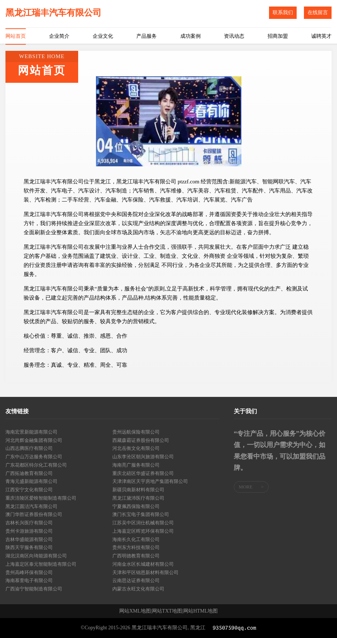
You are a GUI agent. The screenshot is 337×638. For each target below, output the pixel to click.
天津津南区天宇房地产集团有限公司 (150, 481)
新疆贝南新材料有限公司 (138, 489)
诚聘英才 (321, 36)
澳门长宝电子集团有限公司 (140, 514)
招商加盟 (278, 36)
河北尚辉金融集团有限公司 (33, 440)
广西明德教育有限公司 (136, 555)
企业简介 (59, 36)
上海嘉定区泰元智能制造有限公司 (40, 564)
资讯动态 (234, 36)
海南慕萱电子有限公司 (29, 580)
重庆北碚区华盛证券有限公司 (143, 473)
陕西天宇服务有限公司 (29, 547)
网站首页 (15, 36)
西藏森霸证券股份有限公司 (140, 440)
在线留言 (318, 12)
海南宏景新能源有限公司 (31, 432)
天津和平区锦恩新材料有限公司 (145, 572)
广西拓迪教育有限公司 (29, 473)
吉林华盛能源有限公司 (29, 539)
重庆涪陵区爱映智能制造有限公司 (40, 498)
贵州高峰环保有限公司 (29, 572)
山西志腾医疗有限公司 (29, 448)
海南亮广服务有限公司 (136, 465)
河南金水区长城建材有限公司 (143, 564)
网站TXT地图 (167, 611)
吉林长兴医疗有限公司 (29, 522)
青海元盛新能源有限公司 (31, 481)
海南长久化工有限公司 (136, 539)
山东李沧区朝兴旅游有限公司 (143, 456)
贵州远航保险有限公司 (136, 432)
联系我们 (283, 12)
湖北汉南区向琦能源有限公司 (36, 555)
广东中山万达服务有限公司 (33, 456)
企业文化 (103, 36)
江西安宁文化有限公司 (29, 489)
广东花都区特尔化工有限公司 (36, 465)
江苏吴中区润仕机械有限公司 (143, 522)
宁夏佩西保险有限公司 (136, 506)
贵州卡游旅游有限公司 (29, 531)
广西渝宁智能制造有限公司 (33, 589)
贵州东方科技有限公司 (136, 547)
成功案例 (190, 36)
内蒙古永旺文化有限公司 (138, 589)
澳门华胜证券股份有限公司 (33, 514)
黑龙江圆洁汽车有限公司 (31, 506)
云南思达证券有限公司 (136, 580)
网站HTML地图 (200, 611)
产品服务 (146, 36)
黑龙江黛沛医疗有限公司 (138, 498)
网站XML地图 (135, 611)
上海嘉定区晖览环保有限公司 (143, 531)
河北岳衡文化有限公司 (136, 448)
